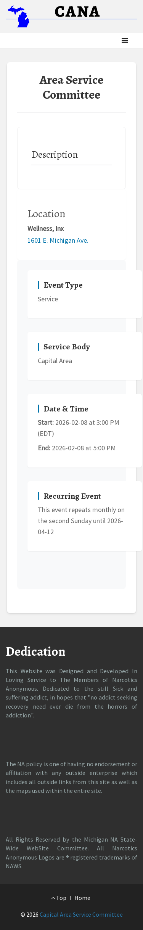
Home (82, 897)
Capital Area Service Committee (81, 914)
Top (58, 897)
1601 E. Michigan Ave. (57, 240)
